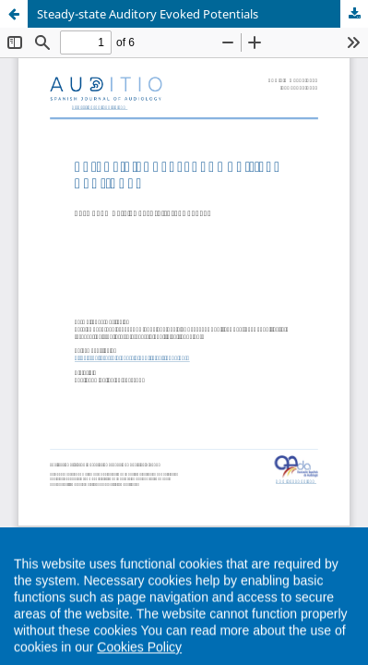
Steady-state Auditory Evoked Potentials (147, 14)
